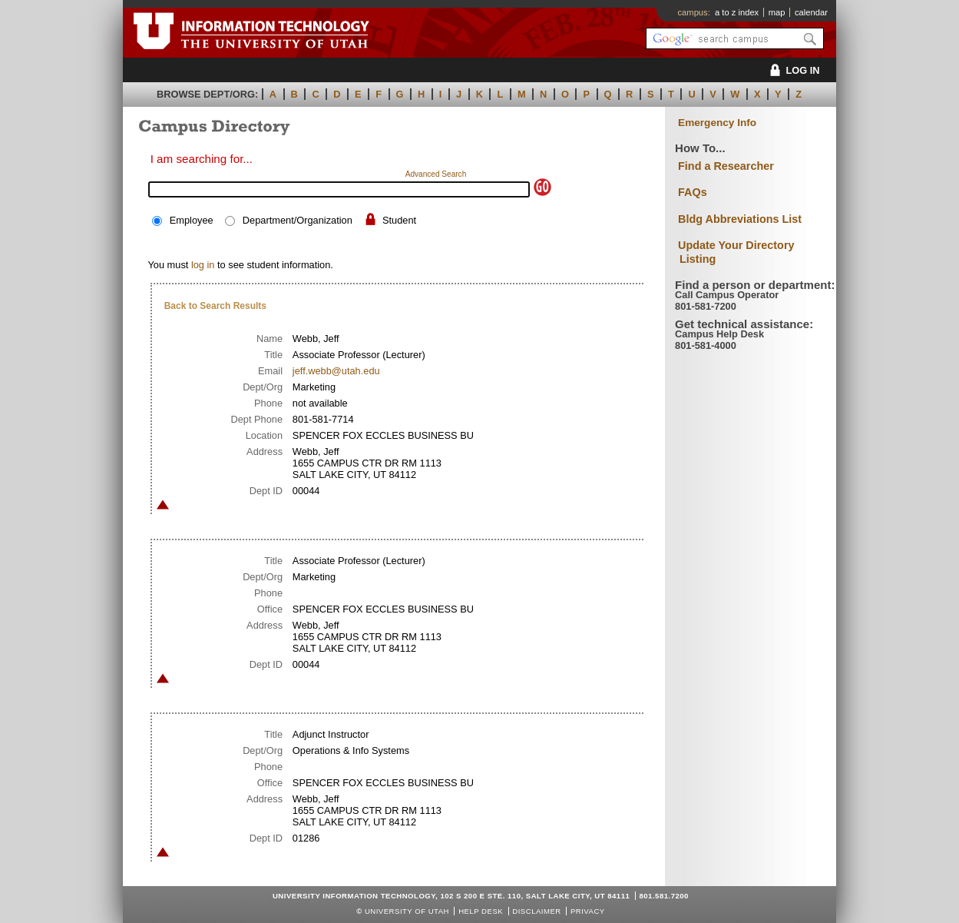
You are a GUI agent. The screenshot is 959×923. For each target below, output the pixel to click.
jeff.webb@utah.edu (336, 371)
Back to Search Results (215, 305)
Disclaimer (536, 911)
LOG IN (792, 70)
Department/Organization (297, 220)
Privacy (587, 911)
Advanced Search (436, 174)
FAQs (692, 192)
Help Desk (480, 911)
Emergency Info (717, 122)
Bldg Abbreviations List (740, 219)
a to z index (737, 12)
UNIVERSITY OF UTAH (407, 911)
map (777, 12)
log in (203, 265)
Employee (191, 220)
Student (399, 220)
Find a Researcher (726, 166)
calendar (811, 12)
